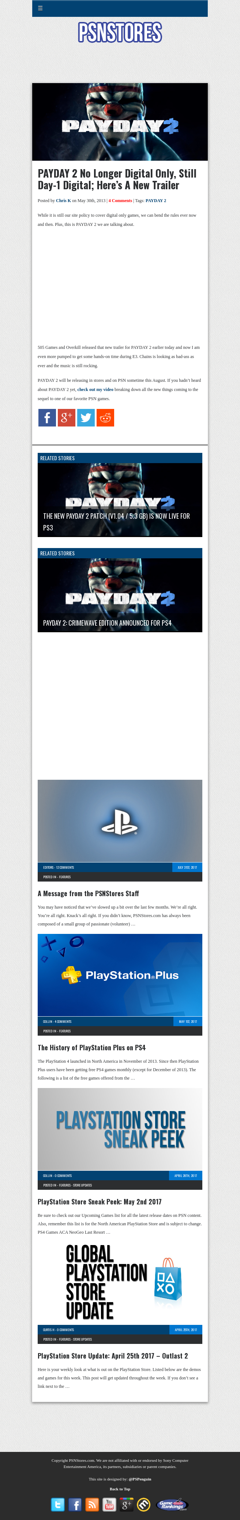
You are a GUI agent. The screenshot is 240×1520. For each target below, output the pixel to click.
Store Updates (82, 1185)
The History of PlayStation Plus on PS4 (92, 1047)
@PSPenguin (140, 1479)
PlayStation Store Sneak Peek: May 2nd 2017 (100, 1201)
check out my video (95, 389)
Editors (48, 867)
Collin (47, 1021)
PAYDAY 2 (156, 200)
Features (65, 876)
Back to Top (120, 1489)
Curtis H (49, 1329)
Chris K (63, 200)
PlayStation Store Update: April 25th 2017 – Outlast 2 (113, 1355)
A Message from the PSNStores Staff (88, 893)
